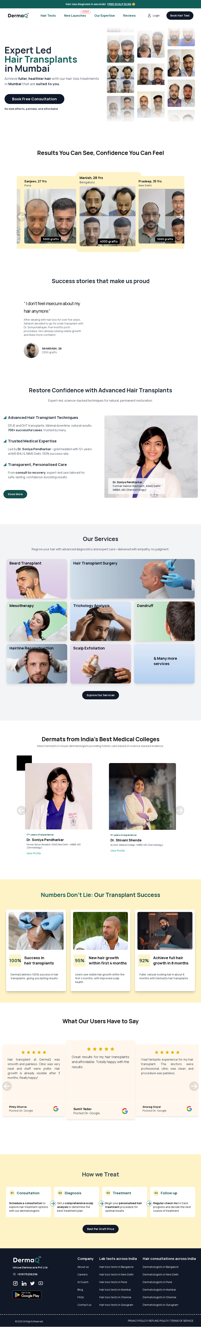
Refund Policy (158, 1320)
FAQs (80, 1297)
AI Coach (82, 1282)
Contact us (84, 1305)
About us (83, 1267)
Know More (15, 494)
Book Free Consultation (34, 98)
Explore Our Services (100, 695)
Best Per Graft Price (100, 1229)
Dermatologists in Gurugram (160, 1305)
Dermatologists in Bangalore (161, 1267)
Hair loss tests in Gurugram (116, 1305)
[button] (21, 216)
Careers (82, 1274)
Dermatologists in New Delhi (160, 1274)
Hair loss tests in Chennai (115, 1297)
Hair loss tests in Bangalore (116, 1267)
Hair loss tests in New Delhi (116, 1274)
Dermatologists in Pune (157, 1282)
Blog (80, 1289)
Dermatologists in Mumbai (159, 1289)
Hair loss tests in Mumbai (115, 1289)
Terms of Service (181, 1320)
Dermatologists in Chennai (159, 1297)
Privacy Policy (137, 1320)
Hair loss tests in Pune (113, 1282)
